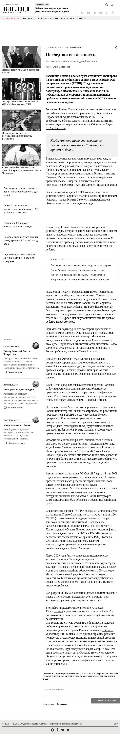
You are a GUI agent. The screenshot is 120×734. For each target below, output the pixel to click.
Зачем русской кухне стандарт (18, 389)
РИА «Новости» (56, 128)
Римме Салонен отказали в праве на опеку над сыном (77, 270)
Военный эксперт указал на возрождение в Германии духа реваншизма (17, 136)
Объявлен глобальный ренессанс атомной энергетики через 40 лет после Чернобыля (21, 170)
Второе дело (83, 529)
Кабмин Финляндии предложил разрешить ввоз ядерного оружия (52, 9)
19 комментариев (16, 443)
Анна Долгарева (11, 420)
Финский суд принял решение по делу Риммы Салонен (78, 275)
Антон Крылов (10, 384)
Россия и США (43, 18)
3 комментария (14, 407)
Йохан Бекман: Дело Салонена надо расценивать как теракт (81, 265)
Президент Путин (64, 18)
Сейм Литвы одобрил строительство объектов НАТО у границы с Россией (21, 209)
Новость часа (43, 5)
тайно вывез (99, 454)
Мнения (8, 339)
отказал (58, 611)
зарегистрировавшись (107, 673)
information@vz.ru (73, 723)
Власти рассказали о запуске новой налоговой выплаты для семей (20, 191)
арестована (59, 563)
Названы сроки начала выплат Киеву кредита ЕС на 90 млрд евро (20, 240)
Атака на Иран (11, 18)
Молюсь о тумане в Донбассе (18, 425)
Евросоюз (83, 18)
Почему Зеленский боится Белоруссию (16, 352)
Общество (76, 47)
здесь (45, 678)
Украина (27, 18)
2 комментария (14, 372)
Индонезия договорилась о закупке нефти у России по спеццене (19, 258)
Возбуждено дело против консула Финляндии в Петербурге (80, 279)
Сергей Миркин (11, 346)
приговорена (76, 563)
